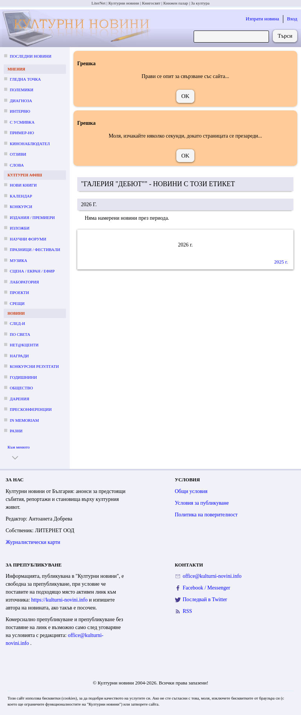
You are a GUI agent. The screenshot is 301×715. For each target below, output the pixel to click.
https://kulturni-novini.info (60, 600)
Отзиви (18, 154)
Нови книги (23, 185)
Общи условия (191, 491)
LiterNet (98, 3)
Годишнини (23, 377)
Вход (292, 18)
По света (20, 334)
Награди (19, 356)
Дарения (19, 399)
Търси (285, 36)
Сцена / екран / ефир (32, 271)
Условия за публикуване (202, 503)
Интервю (20, 111)
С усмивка (22, 122)
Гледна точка (25, 79)
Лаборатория (24, 282)
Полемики (22, 89)
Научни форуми (28, 239)
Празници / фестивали (35, 249)
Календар (21, 196)
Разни (16, 431)
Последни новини (30, 56)
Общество (21, 388)
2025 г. (281, 262)
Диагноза (21, 100)
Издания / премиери (32, 217)
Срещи (17, 303)
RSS (187, 611)
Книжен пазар (175, 3)
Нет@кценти (24, 345)
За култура (200, 3)
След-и (17, 323)
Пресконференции (31, 409)
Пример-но (22, 132)
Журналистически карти (33, 542)
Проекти (19, 292)
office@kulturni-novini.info (212, 576)
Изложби (19, 228)
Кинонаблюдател (30, 143)
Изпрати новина (262, 18)
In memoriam (24, 420)
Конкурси (21, 206)
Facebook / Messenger (206, 588)
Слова (17, 165)
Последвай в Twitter (205, 599)
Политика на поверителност (206, 514)
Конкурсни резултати (34, 366)
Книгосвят (151, 3)
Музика (18, 260)
